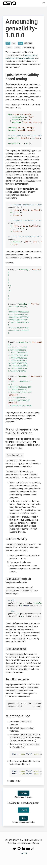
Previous (23, 792)
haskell (9, 48)
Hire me (23, 809)
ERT (8, 43)
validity (17, 48)
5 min (13, 43)
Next (23, 817)
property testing (29, 48)
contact (23, 853)
